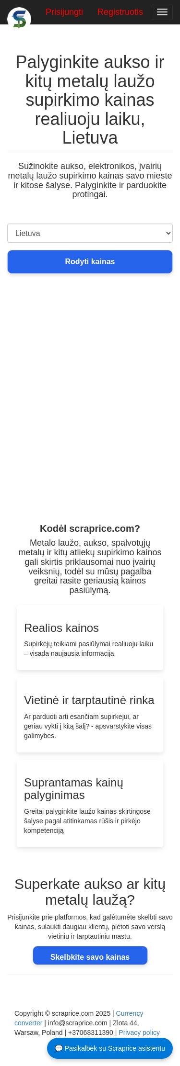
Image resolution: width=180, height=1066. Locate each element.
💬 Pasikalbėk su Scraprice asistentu (110, 1048)
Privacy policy (139, 1032)
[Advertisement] (90, 424)
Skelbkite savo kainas (90, 957)
